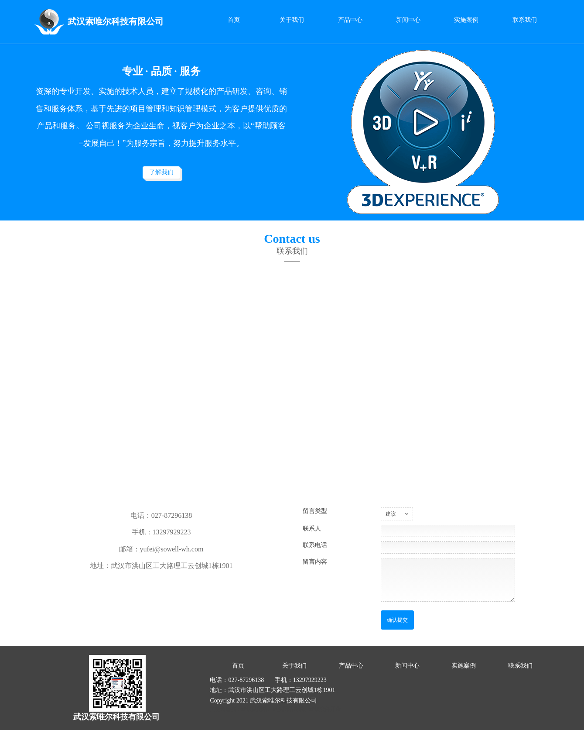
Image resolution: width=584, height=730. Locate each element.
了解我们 (161, 172)
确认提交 (397, 620)
